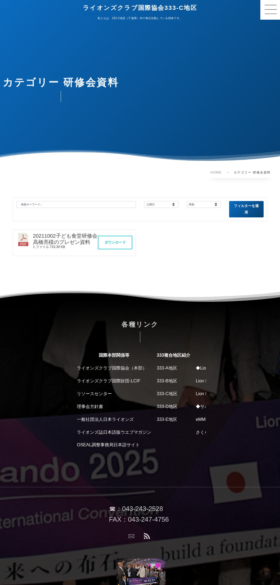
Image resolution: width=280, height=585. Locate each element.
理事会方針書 (90, 406)
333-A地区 (167, 368)
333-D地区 (167, 406)
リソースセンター (94, 393)
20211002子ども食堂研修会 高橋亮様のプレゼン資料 (68, 239)
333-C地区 (167, 393)
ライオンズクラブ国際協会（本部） (112, 368)
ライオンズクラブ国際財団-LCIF (108, 381)
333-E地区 (167, 419)
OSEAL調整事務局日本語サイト (108, 444)
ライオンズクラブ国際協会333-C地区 (140, 8)
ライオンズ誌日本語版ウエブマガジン (114, 432)
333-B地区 (167, 381)
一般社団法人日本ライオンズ (105, 419)
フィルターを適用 (246, 209)
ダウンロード (115, 242)
